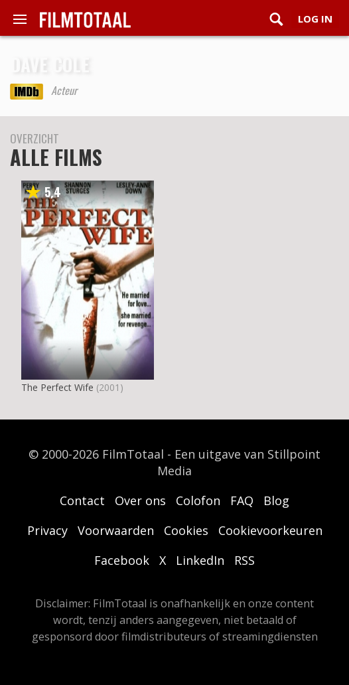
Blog (276, 500)
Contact (82, 500)
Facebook (121, 560)
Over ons (140, 500)
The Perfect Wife (57, 387)
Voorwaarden (116, 530)
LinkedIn (200, 560)
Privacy (47, 530)
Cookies (186, 530)
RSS (244, 560)
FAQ (241, 500)
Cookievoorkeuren (270, 530)
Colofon (198, 500)
